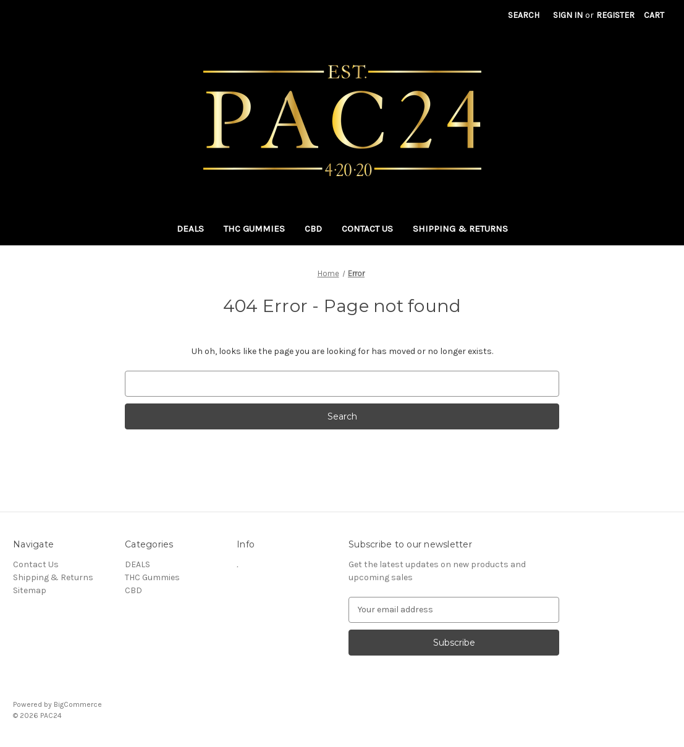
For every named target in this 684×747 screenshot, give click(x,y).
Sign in (568, 15)
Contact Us (367, 228)
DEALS (190, 228)
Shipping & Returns (460, 228)
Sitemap (29, 590)
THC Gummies (254, 228)
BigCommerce (78, 704)
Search (523, 15)
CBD (313, 228)
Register (615, 15)
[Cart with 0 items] (654, 15)
